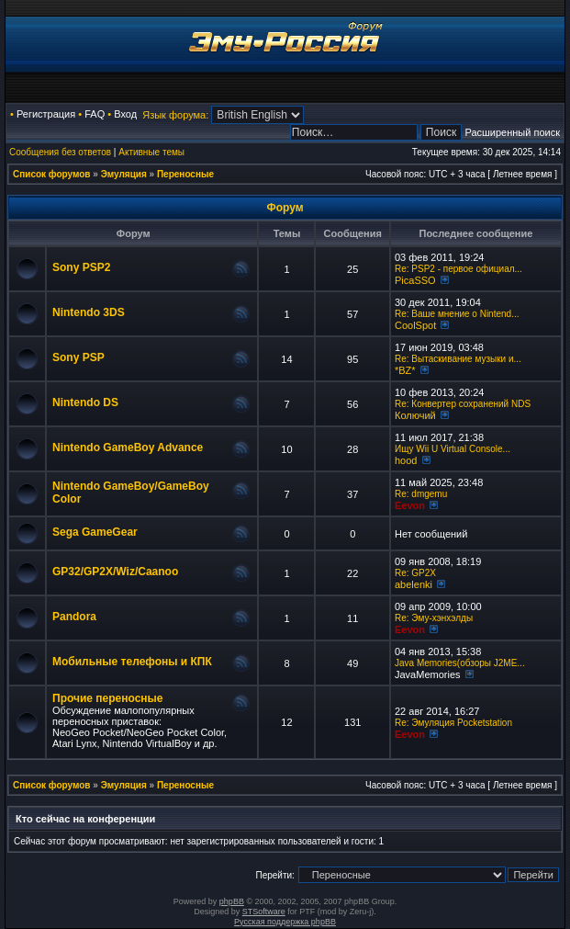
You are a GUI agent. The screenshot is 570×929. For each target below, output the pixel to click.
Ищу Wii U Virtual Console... (452, 449)
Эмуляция (124, 174)
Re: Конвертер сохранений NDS (463, 404)
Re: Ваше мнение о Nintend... (457, 314)
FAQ (94, 113)
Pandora (74, 616)
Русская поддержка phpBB (285, 921)
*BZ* (405, 370)
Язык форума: (175, 114)
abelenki (413, 584)
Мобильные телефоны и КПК (132, 661)
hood (406, 460)
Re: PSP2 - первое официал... (458, 269)
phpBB (231, 901)
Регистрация (46, 113)
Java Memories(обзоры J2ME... (460, 663)
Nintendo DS (85, 402)
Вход (125, 113)
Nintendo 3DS (88, 312)
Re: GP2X (415, 573)
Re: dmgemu (421, 494)
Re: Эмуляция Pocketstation (453, 723)
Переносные (185, 174)
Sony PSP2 (81, 267)
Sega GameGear (95, 532)
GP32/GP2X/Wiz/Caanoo (115, 571)
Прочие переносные (107, 698)
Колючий (415, 415)
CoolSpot (415, 325)
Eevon (410, 505)
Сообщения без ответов (60, 152)
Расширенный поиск (512, 132)
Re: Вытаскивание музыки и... (458, 359)
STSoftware (263, 911)
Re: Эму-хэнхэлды (434, 618)
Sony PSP (78, 357)
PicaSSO (415, 280)
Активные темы (151, 152)
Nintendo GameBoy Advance (127, 447)
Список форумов (52, 174)
